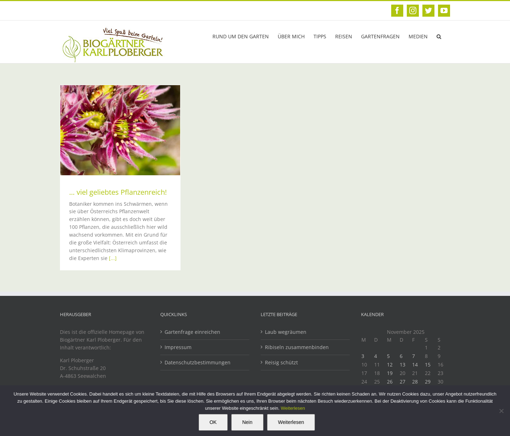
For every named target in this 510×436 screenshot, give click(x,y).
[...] (113, 258)
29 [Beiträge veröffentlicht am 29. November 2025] (428, 381)
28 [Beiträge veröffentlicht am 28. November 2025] (415, 381)
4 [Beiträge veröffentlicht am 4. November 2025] (375, 356)
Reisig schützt (281, 362)
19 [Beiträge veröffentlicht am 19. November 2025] (390, 373)
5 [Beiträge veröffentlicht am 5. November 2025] (388, 356)
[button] (439, 36)
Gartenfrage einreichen (192, 332)
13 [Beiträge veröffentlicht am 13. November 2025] (402, 364)
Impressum (178, 347)
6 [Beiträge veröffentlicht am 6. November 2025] (401, 356)
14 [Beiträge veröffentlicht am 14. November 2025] (415, 364)
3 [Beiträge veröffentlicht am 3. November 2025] (362, 356)
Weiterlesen (293, 408)
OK (213, 422)
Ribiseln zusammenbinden (297, 347)
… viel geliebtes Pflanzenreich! (118, 192)
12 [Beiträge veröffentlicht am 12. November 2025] (390, 364)
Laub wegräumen (285, 332)
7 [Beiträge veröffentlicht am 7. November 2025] (413, 356)
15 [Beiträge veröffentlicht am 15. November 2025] (428, 364)
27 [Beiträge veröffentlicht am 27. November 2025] (402, 381)
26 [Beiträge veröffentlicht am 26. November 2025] (390, 381)
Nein (247, 422)
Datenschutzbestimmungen (198, 362)
